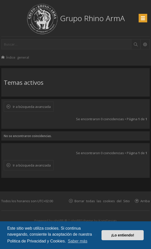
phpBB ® (60, 220)
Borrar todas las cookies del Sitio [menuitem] (102, 200)
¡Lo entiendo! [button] (122, 235)
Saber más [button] (77, 241)
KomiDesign (107, 220)
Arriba (145, 200)
